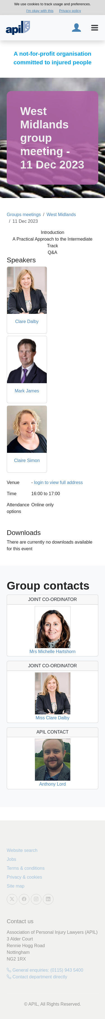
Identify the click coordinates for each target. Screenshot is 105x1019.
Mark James (27, 390)
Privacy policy (70, 11)
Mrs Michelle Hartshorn (52, 651)
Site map (15, 886)
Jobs (11, 859)
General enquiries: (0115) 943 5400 (45, 970)
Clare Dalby (27, 321)
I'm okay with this (39, 11)
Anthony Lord (52, 784)
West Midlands (61, 214)
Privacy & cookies (24, 877)
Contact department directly (37, 976)
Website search (22, 850)
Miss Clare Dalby (52, 717)
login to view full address (58, 482)
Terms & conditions (26, 868)
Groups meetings (24, 214)
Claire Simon (27, 460)
